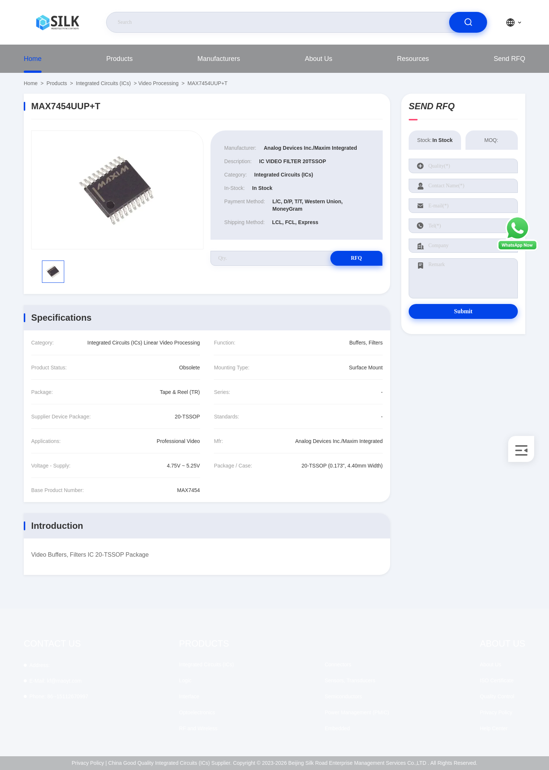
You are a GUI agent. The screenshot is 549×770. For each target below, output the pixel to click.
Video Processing (158, 83)
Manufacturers (218, 58)
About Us (318, 58)
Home (33, 58)
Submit (463, 311)
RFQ (356, 258)
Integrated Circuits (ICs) (103, 83)
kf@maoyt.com (55, 681)
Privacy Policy (496, 712)
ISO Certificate (497, 680)
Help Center (494, 728)
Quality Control (497, 696)
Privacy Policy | (89, 763)
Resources (413, 58)
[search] (468, 22)
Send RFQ (509, 58)
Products (119, 58)
